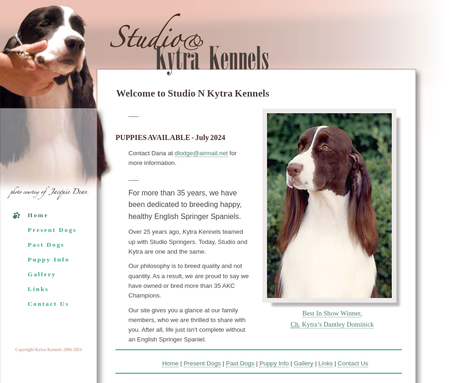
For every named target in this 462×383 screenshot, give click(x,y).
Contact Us (48, 303)
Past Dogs (46, 244)
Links (38, 289)
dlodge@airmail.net (201, 153)
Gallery (42, 274)
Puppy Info (49, 259)
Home (38, 215)
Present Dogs (52, 229)
